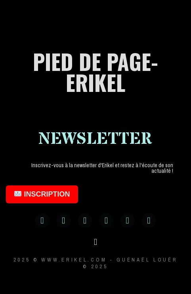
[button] (95, 242)
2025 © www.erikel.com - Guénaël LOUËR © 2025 (95, 263)
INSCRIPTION (42, 194)
